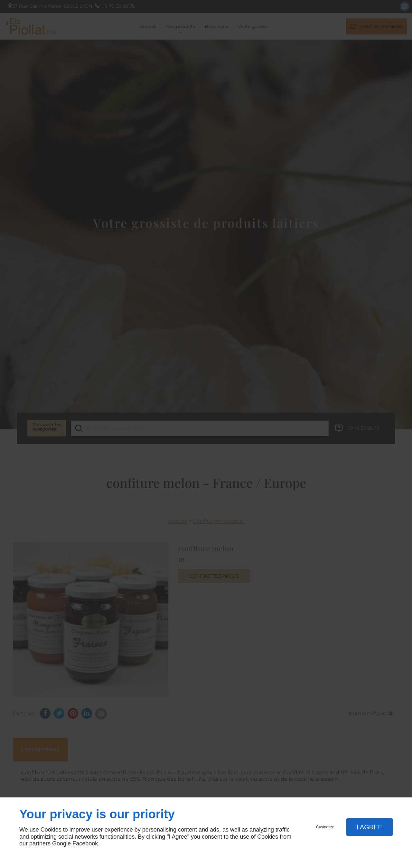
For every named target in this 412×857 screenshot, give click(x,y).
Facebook (85, 843)
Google (61, 843)
